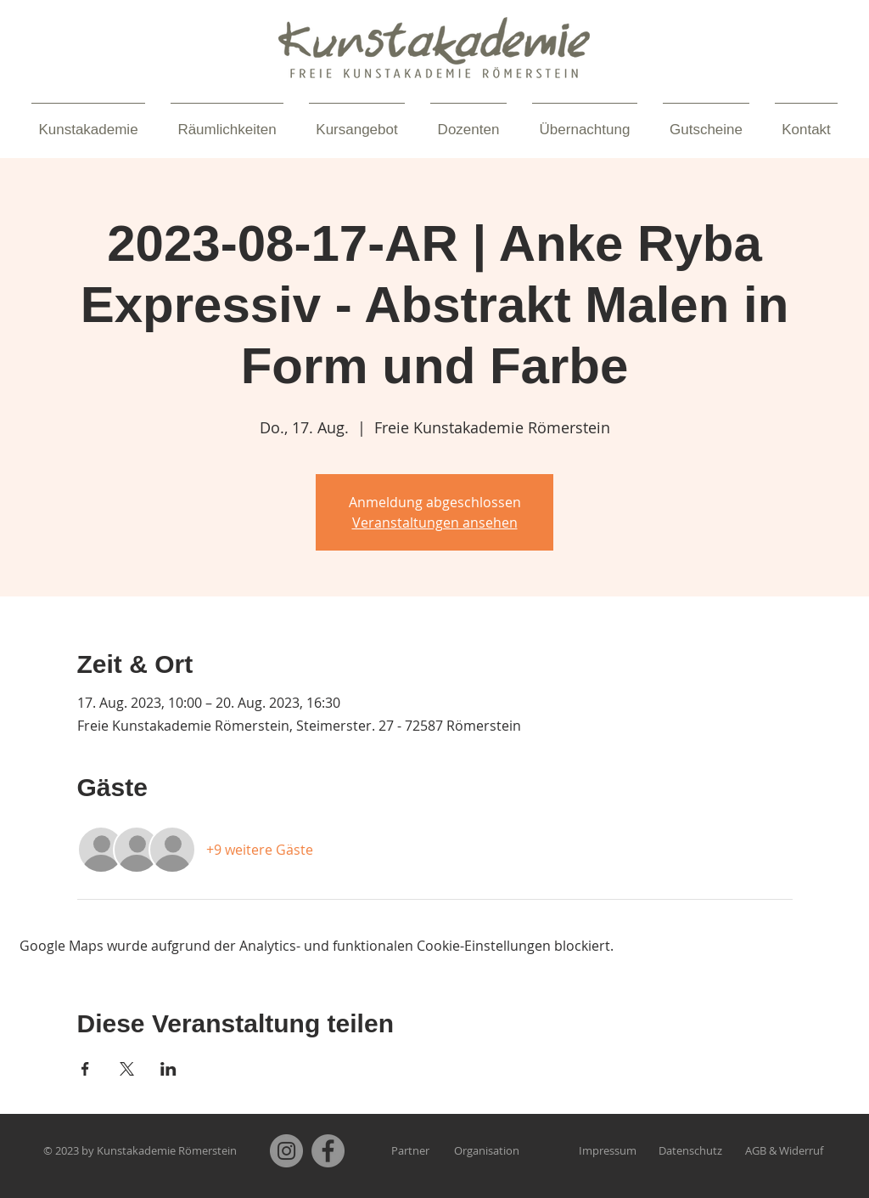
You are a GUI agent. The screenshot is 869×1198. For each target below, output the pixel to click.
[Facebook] (328, 1150)
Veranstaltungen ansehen (435, 522)
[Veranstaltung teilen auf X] (127, 1069)
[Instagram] (286, 1150)
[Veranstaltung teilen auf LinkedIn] (168, 1069)
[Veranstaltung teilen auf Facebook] (85, 1069)
